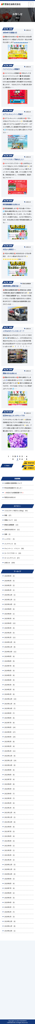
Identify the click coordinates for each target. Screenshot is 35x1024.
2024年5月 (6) (9, 675)
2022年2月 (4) (9, 803)
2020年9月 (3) (9, 878)
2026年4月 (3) (9, 576)
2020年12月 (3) (9, 864)
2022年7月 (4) (9, 779)
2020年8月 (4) (9, 883)
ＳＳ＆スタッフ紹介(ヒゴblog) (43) (16, 510)
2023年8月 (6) (9, 718)
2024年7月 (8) (9, 666)
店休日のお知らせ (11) (12, 529)
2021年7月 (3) (9, 831)
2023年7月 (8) (9, 722)
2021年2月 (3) (9, 855)
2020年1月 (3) (9, 916)
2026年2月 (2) (9, 585)
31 (15, 456)
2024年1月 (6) (9, 694)
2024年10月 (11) (10, 651)
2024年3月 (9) (9, 684)
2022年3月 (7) (9, 798)
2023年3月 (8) (9, 741)
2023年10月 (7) (9, 708)
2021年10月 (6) (9, 822)
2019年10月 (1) (9, 931)
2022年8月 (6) (9, 774)
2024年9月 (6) (9, 656)
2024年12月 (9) (9, 642)
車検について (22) (10, 520)
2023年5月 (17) (9, 732)
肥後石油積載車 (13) (11, 525)
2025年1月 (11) (9, 637)
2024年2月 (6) (9, 689)
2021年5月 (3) (9, 841)
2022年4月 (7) (9, 793)
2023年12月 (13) (10, 699)
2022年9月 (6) (9, 770)
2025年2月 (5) (9, 632)
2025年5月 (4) (9, 618)
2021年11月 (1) (9, 817)
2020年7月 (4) (9, 888)
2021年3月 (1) (9, 850)
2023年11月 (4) (9, 703)
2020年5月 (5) (9, 897)
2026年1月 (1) (9, 590)
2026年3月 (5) (9, 580)
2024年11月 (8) (9, 647)
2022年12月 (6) (9, 755)
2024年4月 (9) (9, 680)
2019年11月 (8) (9, 926)
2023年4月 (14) (9, 737)
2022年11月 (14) (10, 760)
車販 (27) (7, 515)
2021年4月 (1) (9, 845)
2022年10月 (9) (9, 765)
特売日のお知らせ (10, 497)
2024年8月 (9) (9, 661)
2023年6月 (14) (9, 727)
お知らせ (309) (9, 562)
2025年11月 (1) (9, 599)
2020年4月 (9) (9, 902)
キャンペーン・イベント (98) (14, 548)
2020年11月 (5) (9, 869)
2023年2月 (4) (9, 746)
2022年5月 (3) (9, 789)
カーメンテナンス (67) (12, 558)
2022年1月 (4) (9, 808)
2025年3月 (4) (9, 628)
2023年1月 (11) (9, 751)
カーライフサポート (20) (12, 553)
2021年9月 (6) (9, 826)
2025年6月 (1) (9, 613)
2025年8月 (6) (9, 609)
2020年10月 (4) (9, 874)
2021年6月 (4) (9, 836)
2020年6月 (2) (9, 893)
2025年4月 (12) (9, 623)
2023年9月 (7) (9, 713)
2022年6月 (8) (9, 784)
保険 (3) (7, 534)
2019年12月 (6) (9, 921)
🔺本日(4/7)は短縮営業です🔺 (14, 492)
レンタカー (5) (9, 539)
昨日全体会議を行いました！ (13, 488)
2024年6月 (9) (9, 670)
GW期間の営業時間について (13, 483)
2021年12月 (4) (9, 812)
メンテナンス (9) (10, 543)
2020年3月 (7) (9, 907)
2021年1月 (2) (9, 860)
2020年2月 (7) (9, 912)
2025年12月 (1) (9, 595)
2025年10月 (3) (9, 604)
